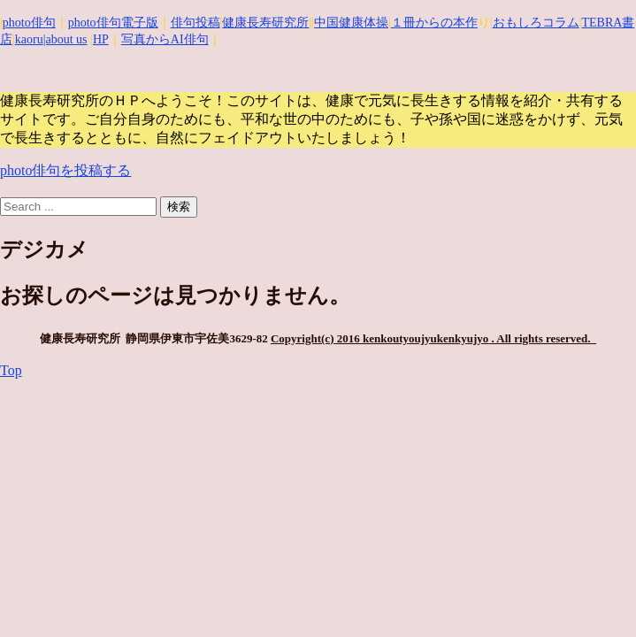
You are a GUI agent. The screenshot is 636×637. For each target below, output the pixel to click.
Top (11, 370)
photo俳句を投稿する (65, 170)
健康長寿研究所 (265, 22)
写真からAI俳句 (165, 39)
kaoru (29, 39)
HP (101, 39)
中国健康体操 (351, 22)
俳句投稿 (195, 22)
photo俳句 (29, 22)
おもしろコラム (536, 22)
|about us (65, 39)
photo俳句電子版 (113, 22)
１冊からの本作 (434, 22)
